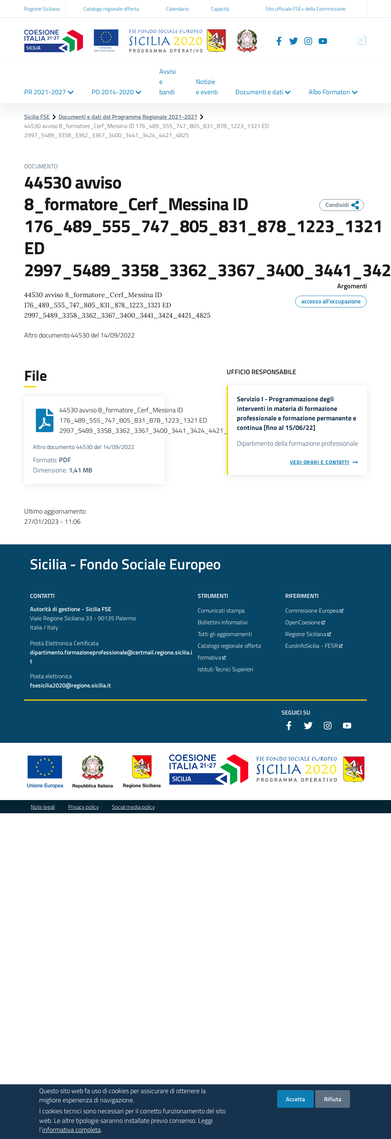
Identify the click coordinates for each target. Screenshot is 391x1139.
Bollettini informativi (222, 622)
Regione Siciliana (42, 8)
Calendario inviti (177, 14)
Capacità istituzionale (224, 14)
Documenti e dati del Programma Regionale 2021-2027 (128, 116)
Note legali (43, 807)
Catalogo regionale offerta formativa (111, 14)
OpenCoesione (305, 622)
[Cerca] (358, 41)
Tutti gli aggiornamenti (225, 633)
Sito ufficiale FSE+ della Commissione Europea (305, 14)
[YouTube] (309, 40)
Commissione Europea (314, 610)
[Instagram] (295, 40)
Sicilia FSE (37, 116)
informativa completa (71, 1130)
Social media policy (133, 807)
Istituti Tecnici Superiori (225, 669)
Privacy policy (83, 807)
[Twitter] (280, 40)
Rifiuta (332, 1099)
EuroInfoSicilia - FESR (314, 645)
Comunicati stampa (221, 610)
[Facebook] (265, 40)
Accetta (295, 1099)
